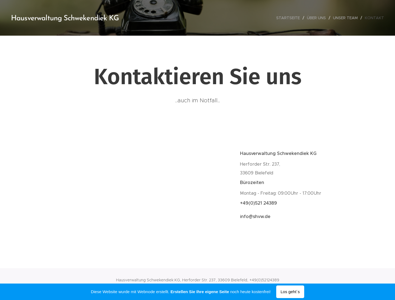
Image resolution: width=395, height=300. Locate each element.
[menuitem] (289, 18)
